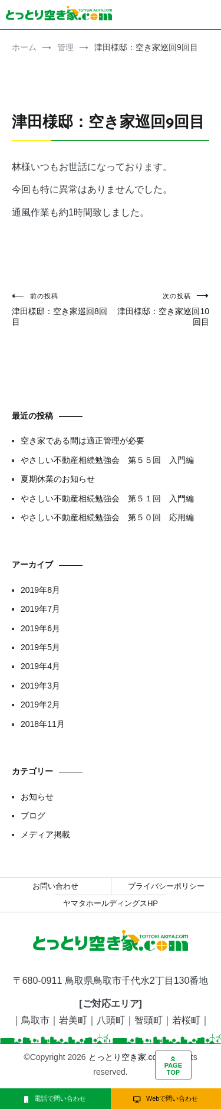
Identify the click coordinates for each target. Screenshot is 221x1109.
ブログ (33, 815)
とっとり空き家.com (126, 1057)
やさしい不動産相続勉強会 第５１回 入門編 (107, 498)
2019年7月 (40, 609)
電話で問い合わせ (55, 1099)
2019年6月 (40, 628)
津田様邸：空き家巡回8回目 (61, 309)
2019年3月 (40, 685)
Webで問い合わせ (165, 1099)
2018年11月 (43, 724)
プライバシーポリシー (166, 886)
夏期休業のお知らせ (58, 479)
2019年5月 (40, 647)
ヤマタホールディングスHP (110, 903)
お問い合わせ (55, 886)
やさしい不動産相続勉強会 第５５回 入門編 (107, 460)
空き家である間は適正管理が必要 (82, 440)
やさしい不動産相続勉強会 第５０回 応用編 (107, 517)
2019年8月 (40, 590)
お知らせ (37, 796)
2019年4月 (40, 666)
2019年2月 (40, 704)
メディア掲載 (45, 834)
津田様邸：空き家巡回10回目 (160, 309)
